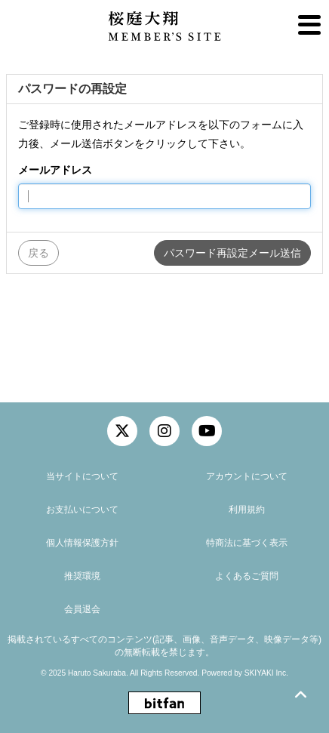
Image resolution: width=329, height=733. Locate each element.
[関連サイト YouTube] (207, 431)
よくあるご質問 (246, 576)
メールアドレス (55, 170)
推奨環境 (82, 576)
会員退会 (82, 609)
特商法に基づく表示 (246, 542)
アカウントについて (246, 476)
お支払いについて (82, 509)
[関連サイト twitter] (122, 431)
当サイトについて (82, 476)
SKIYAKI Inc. (266, 673)
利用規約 (247, 509)
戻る (38, 253)
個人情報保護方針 (82, 542)
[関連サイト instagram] (164, 431)
